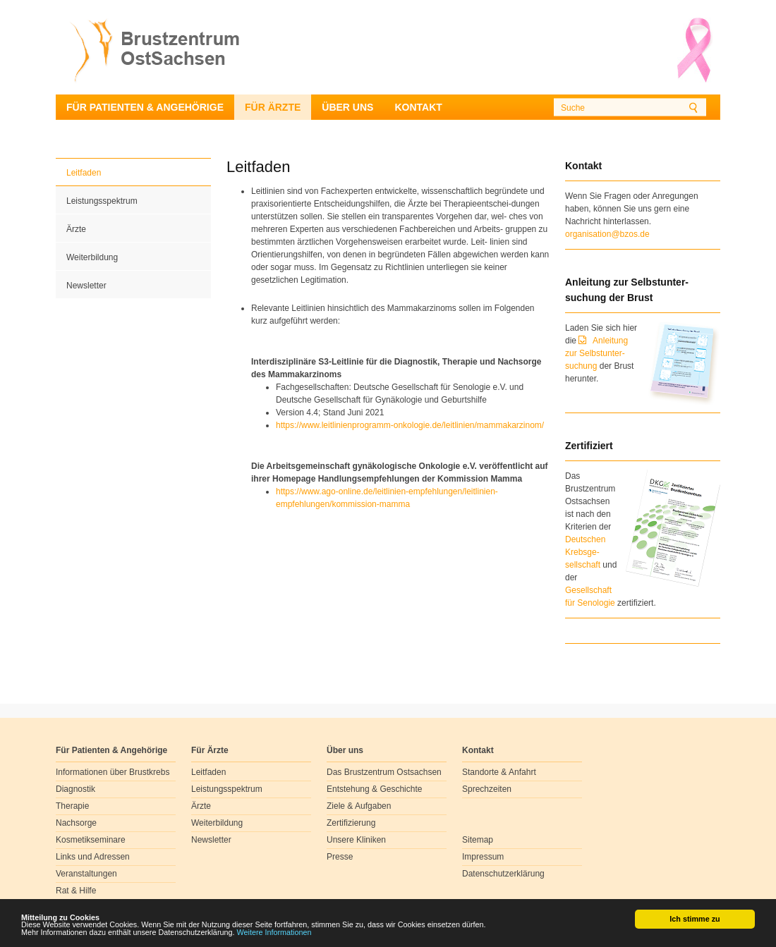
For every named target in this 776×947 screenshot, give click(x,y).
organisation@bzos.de (607, 234)
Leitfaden (83, 173)
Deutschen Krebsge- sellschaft (585, 552)
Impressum (483, 857)
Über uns (347, 107)
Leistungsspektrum (102, 201)
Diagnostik (75, 789)
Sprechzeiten (486, 789)
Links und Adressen (93, 857)
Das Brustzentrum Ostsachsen (384, 772)
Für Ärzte (273, 107)
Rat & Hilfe (76, 891)
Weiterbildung (92, 257)
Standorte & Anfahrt (499, 772)
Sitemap (477, 840)
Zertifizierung (351, 823)
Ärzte (76, 229)
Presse (340, 857)
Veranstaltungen (86, 874)
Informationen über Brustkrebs (112, 772)
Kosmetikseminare (91, 840)
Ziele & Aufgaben (359, 806)
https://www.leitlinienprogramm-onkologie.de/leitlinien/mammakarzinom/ (410, 425)
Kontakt (418, 107)
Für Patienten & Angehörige (145, 107)
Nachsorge (76, 823)
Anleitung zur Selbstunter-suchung (596, 353)
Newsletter (86, 286)
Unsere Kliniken (356, 840)
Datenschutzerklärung (503, 874)
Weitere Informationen (274, 933)
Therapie (72, 806)
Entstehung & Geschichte (374, 789)
